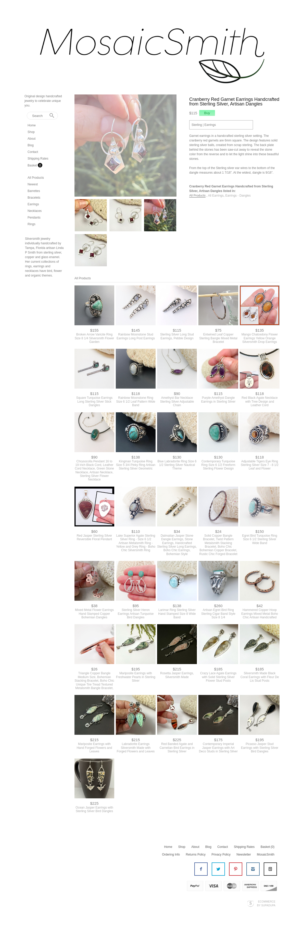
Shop (31, 132)
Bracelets (34, 197)
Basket (33, 165)
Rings (31, 224)
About (31, 138)
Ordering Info (171, 854)
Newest (33, 184)
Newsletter (243, 854)
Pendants (34, 217)
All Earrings (215, 195)
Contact (33, 152)
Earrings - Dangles (237, 195)
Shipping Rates (38, 158)
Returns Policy (196, 854)
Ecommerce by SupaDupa (266, 903)
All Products (36, 177)
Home (32, 125)
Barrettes (34, 191)
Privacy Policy (221, 854)
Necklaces (35, 211)
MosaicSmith (265, 854)
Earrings (33, 204)
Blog (31, 145)
